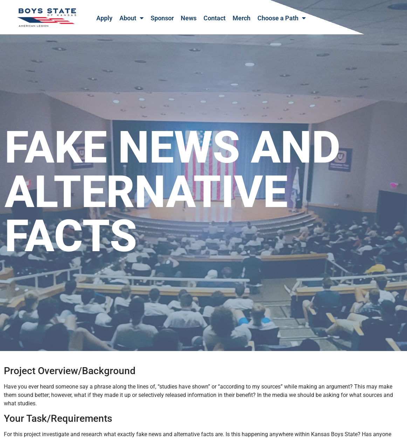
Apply (104, 18)
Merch (241, 18)
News (188, 18)
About (131, 18)
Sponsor (162, 18)
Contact (215, 18)
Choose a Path (281, 18)
